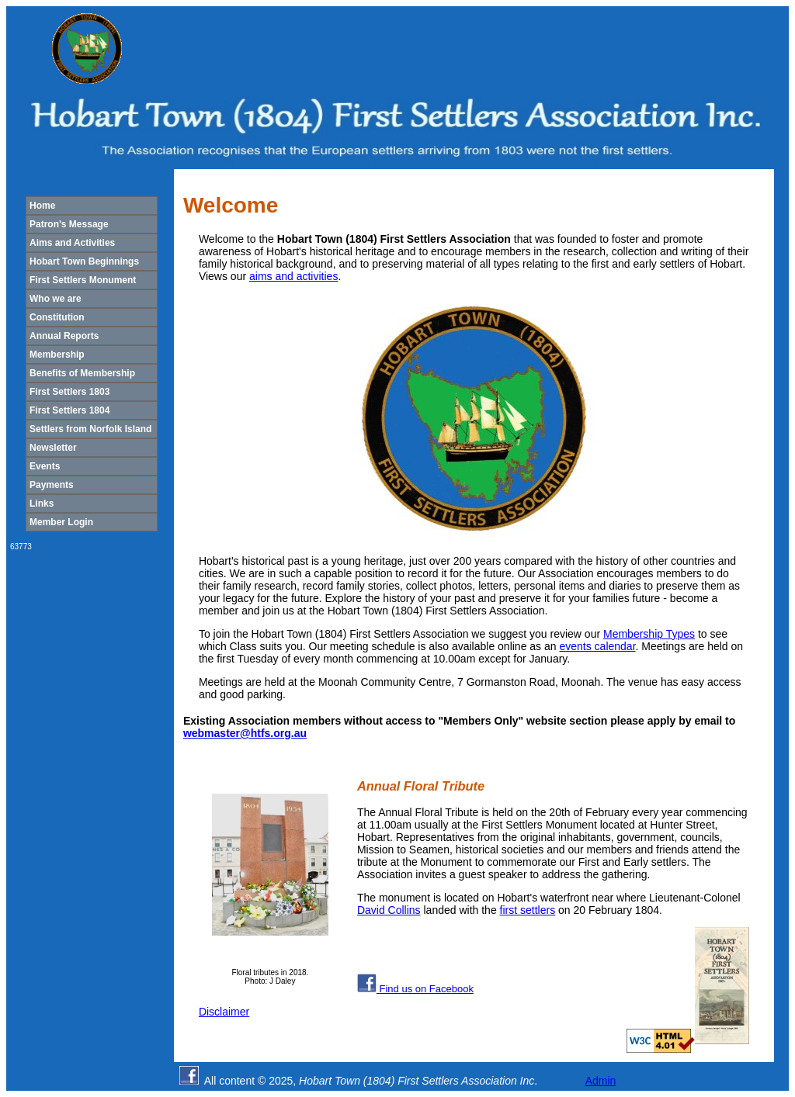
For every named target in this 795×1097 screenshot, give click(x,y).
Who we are (56, 298)
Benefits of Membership (82, 373)
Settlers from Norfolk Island (90, 429)
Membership (57, 354)
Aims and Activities (72, 242)
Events (45, 466)
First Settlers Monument (83, 280)
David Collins (389, 910)
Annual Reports (64, 335)
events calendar (597, 646)
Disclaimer (224, 1011)
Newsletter (53, 447)
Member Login (61, 522)
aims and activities (293, 276)
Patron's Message (69, 224)
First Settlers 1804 (69, 410)
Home (42, 205)
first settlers (528, 910)
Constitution (57, 317)
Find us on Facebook (415, 989)
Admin (600, 1081)
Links (42, 503)
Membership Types (649, 634)
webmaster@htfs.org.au (245, 733)
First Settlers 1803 (69, 391)
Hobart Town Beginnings (84, 261)
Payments (52, 484)
